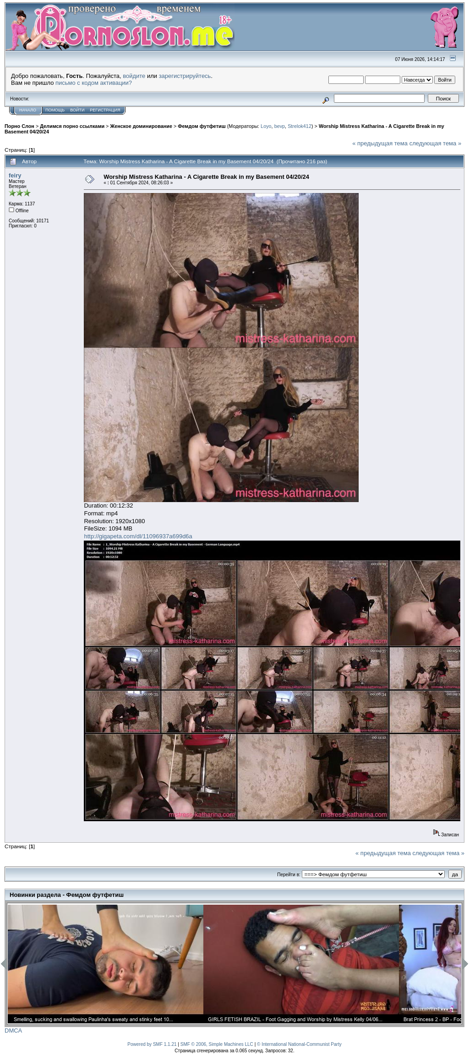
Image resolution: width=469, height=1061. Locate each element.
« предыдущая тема (380, 143)
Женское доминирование (141, 126)
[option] (105, 964)
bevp (279, 126)
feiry (15, 175)
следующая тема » (435, 143)
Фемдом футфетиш (201, 126)
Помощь (55, 110)
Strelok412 (299, 126)
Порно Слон (19, 126)
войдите (134, 75)
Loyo (266, 126)
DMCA (13, 1030)
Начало (27, 110)
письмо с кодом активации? (93, 82)
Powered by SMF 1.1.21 (151, 1044)
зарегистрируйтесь (185, 75)
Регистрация (105, 110)
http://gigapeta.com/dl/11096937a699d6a (138, 536)
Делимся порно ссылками (72, 126)
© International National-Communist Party (299, 1044)
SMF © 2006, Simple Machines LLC (216, 1044)
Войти (77, 110)
